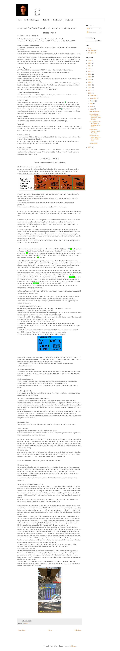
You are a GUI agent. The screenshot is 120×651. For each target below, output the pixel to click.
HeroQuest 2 (69, 20)
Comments (91, 32)
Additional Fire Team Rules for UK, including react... (94, 138)
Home (19, 20)
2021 (90, 74)
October (92, 101)
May (91, 103)
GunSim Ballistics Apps (31, 20)
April (91, 106)
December (93, 95)
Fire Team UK (57, 20)
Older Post (77, 630)
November (93, 98)
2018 (90, 82)
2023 (90, 68)
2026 (90, 60)
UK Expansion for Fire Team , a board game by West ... (94, 124)
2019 (90, 79)
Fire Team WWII (94, 111)
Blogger (73, 646)
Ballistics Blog (46, 20)
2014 (90, 93)
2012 (90, 147)
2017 (90, 85)
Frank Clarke (93, 143)
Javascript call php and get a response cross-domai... (95, 116)
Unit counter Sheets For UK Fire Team (94, 131)
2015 (90, 90)
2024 (90, 66)
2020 (90, 77)
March (92, 109)
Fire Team (25, 623)
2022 (90, 71)
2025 (90, 63)
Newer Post (21, 630)
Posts (89, 29)
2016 (90, 87)
